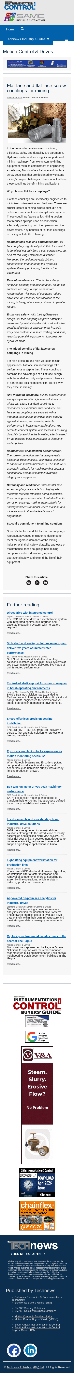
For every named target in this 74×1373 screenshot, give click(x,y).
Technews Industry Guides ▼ (28, 39)
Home (10, 29)
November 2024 (14, 97)
